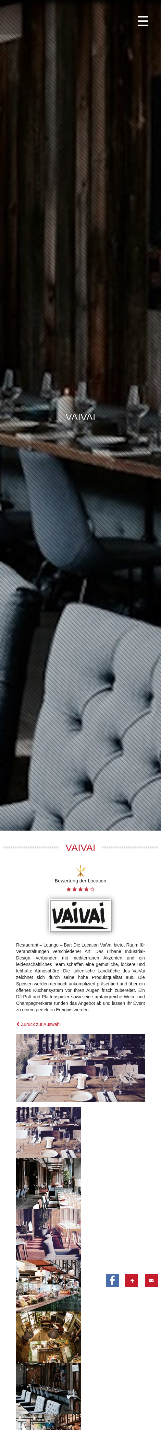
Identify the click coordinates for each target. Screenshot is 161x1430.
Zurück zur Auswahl (38, 932)
